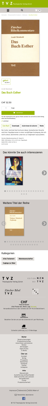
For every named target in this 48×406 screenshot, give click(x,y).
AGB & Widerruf (33, 391)
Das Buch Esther (33, 15)
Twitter (24, 366)
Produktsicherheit (24, 382)
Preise (24, 381)
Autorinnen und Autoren (24, 343)
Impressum (13, 391)
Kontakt (24, 356)
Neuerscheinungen (24, 340)
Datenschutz (22, 391)
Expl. (13, 108)
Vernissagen (24, 347)
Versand (33, 307)
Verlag (24, 358)
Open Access (24, 349)
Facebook (24, 364)
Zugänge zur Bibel (9, 263)
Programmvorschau (24, 341)
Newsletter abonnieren (24, 395)
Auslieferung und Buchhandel (24, 375)
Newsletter (24, 362)
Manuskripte (24, 373)
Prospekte (24, 360)
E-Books (24, 351)
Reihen (24, 345)
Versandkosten (24, 379)
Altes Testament (8, 259)
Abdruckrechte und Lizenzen (24, 377)
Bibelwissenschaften (26, 259)
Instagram (24, 367)
